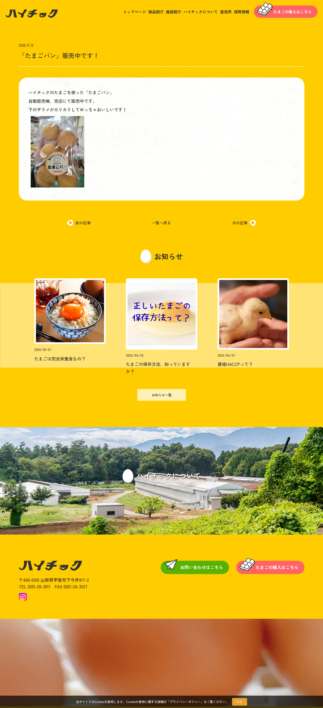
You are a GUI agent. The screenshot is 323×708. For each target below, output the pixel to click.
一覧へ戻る (161, 224)
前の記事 (83, 224)
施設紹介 (168, 12)
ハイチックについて (195, 12)
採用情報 (236, 12)
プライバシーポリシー (185, 701)
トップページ (129, 12)
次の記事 (240, 224)
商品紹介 (150, 12)
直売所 (220, 12)
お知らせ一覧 (162, 396)
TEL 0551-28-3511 (34, 588)
